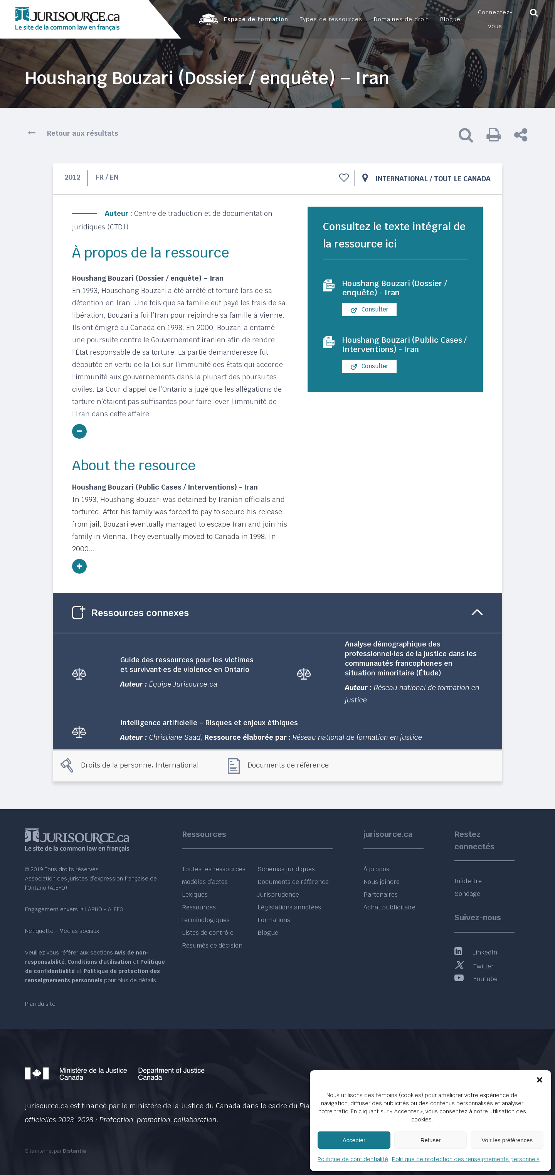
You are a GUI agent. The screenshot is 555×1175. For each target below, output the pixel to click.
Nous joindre (381, 882)
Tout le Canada (462, 178)
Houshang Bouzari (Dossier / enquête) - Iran (394, 288)
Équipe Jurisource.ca (183, 684)
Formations (273, 920)
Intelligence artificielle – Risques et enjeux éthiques (209, 722)
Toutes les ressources (214, 869)
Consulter (369, 310)
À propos (376, 869)
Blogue (267, 933)
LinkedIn (475, 952)
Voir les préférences (507, 1140)
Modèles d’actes (205, 882)
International (401, 178)
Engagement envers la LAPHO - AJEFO (74, 909)
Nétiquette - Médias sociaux (62, 931)
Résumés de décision (212, 945)
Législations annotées (289, 907)
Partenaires (380, 895)
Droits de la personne (116, 765)
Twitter (474, 966)
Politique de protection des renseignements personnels (466, 1159)
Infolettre (468, 881)
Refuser (430, 1140)
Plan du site (40, 1003)
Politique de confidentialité (353, 1159)
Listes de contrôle (208, 933)
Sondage (467, 894)
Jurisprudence (278, 895)
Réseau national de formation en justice (357, 737)
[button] (539, 1080)
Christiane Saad (175, 737)
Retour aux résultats (82, 133)
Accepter (354, 1140)
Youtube (476, 979)
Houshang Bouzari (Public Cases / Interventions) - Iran (404, 344)
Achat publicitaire (389, 907)
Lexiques (195, 895)
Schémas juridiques (286, 869)
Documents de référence (288, 765)
